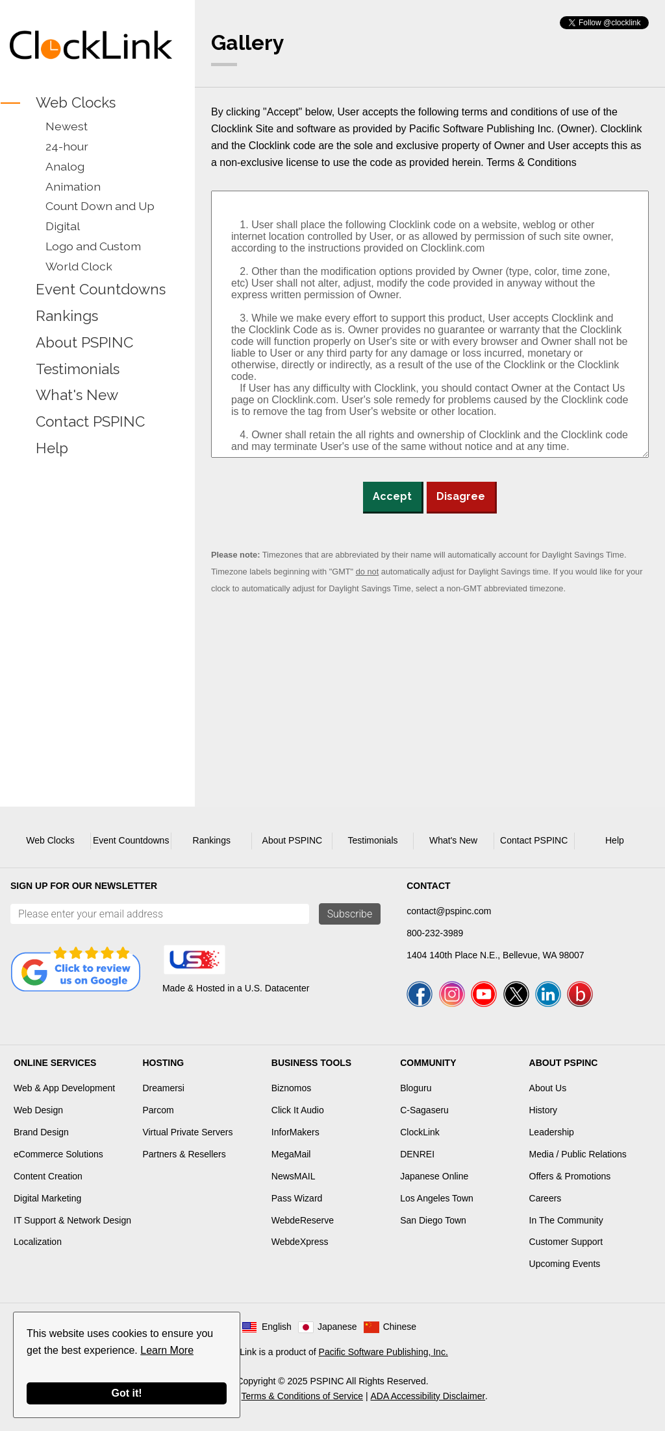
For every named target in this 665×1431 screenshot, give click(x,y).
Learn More (167, 1350)
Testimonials (77, 369)
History (543, 1110)
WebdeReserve (302, 1220)
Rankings (67, 315)
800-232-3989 (435, 933)
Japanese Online (434, 1176)
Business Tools (311, 1063)
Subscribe (350, 914)
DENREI (417, 1154)
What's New (77, 395)
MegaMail (291, 1154)
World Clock (78, 266)
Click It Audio (297, 1110)
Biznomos (291, 1088)
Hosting (163, 1063)
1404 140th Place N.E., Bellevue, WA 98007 (495, 955)
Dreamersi (163, 1088)
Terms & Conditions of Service (303, 1396)
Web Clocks (76, 102)
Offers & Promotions (570, 1176)
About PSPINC (84, 342)
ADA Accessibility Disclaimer (428, 1396)
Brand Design (41, 1132)
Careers (545, 1198)
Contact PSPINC (90, 422)
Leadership (551, 1132)
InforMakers (295, 1132)
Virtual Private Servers (187, 1132)
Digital (62, 226)
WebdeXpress (300, 1241)
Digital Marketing (47, 1198)
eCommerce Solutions (58, 1154)
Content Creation (48, 1176)
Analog (64, 166)
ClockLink (420, 1132)
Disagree (460, 496)
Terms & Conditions (531, 162)
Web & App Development (64, 1088)
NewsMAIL (293, 1176)
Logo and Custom (93, 246)
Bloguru (415, 1088)
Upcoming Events (565, 1264)
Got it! (126, 1393)
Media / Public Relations (578, 1154)
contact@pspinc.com (449, 911)
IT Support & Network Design (72, 1220)
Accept (392, 496)
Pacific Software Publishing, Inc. (383, 1352)
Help (52, 448)
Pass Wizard (297, 1198)
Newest (66, 126)
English (277, 1326)
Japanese (337, 1326)
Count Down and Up (100, 206)
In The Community (566, 1220)
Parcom (157, 1110)
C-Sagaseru (424, 1110)
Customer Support (566, 1241)
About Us (548, 1088)
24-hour (66, 146)
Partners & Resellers (183, 1154)
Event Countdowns (101, 289)
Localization (38, 1241)
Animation (73, 186)
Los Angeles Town (436, 1198)
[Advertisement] (90, 550)
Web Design (38, 1110)
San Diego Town (433, 1220)
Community (428, 1063)
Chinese (399, 1326)
